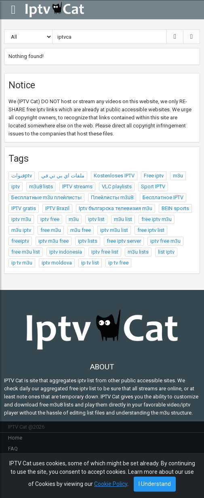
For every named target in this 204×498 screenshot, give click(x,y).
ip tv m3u (21, 263)
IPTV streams (77, 186)
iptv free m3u (165, 241)
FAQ (13, 449)
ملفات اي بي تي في (62, 176)
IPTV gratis (23, 208)
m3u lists (138, 252)
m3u (178, 176)
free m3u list (25, 252)
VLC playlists (117, 186)
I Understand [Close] (155, 484)
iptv (15, 186)
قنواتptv (21, 176)
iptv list (96, 219)
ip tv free (118, 263)
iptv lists (87, 241)
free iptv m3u (156, 219)
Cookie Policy (110, 484)
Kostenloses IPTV (114, 176)
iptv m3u (21, 219)
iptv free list (104, 252)
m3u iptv (21, 230)
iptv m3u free (53, 241)
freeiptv (20, 241)
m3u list (123, 219)
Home (15, 438)
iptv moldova (57, 263)
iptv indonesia (65, 252)
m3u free (80, 230)
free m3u (50, 230)
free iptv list (150, 230)
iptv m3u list (114, 230)
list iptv (166, 252)
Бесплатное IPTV (163, 197)
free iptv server (124, 241)
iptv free (49, 219)
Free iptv (154, 176)
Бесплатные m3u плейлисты (46, 197)
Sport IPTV (153, 186)
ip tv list (90, 263)
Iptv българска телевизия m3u (115, 208)
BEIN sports (175, 208)
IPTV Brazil (57, 208)
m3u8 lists (41, 186)
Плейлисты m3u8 (112, 197)
